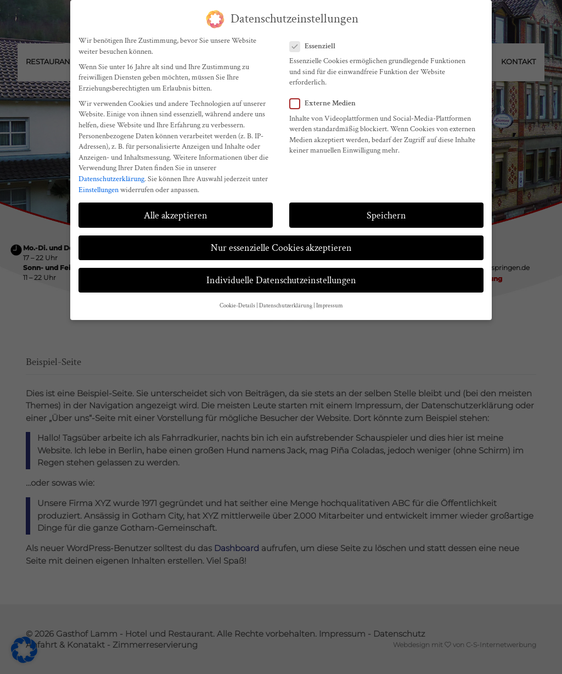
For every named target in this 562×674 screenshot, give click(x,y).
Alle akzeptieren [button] (175, 215)
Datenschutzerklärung (111, 179)
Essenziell (315, 46)
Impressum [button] (329, 306)
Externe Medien (326, 103)
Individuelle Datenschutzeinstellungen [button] (281, 280)
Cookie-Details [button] (237, 306)
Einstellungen (98, 190)
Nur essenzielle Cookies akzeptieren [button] (281, 247)
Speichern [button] (386, 215)
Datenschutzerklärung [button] (285, 306)
